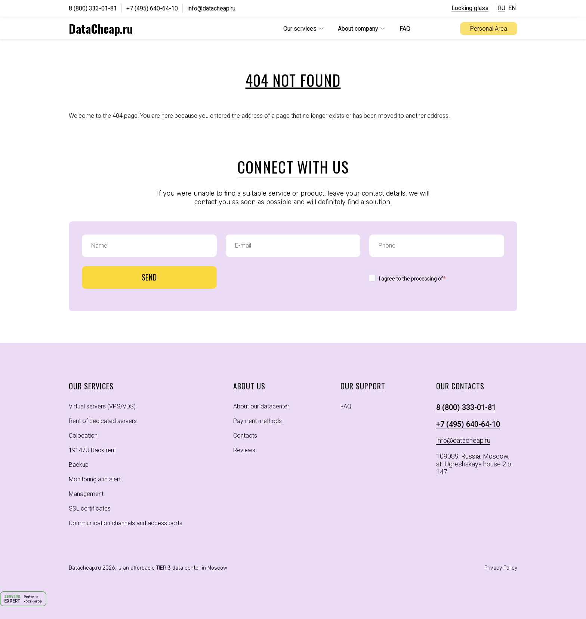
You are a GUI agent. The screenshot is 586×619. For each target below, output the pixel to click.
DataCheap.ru (101, 28)
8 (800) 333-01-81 (93, 8)
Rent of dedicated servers (103, 421)
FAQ (405, 28)
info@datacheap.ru (211, 8)
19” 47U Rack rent (92, 450)
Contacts (245, 435)
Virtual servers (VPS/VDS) (102, 406)
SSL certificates (90, 508)
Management (86, 493)
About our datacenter (261, 406)
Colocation (83, 435)
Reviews (244, 450)
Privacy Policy (500, 568)
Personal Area (488, 28)
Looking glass (469, 8)
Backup (79, 464)
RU (501, 8)
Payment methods (257, 421)
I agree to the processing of (412, 279)
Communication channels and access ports (125, 523)
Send (149, 277)
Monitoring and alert (95, 479)
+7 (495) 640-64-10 (152, 8)
